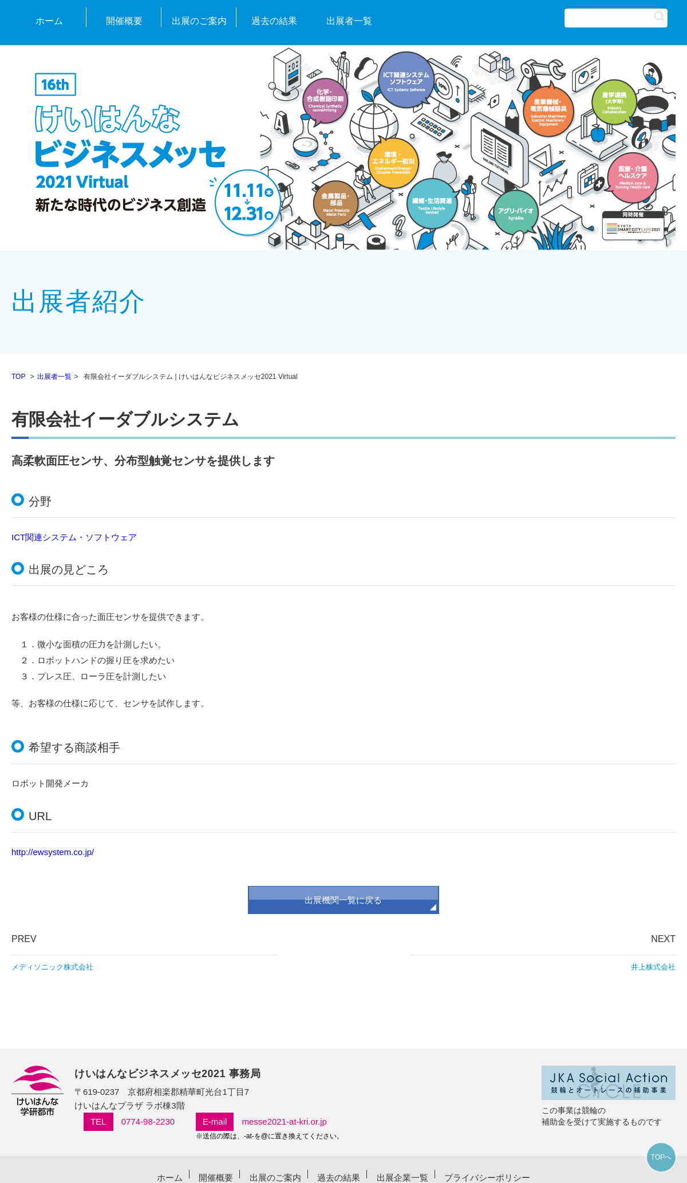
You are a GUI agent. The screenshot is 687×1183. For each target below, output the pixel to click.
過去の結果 (274, 21)
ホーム (49, 21)
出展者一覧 (349, 21)
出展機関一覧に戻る (343, 900)
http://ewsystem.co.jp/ (52, 852)
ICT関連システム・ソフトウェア (74, 537)
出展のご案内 (199, 21)
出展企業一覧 (402, 1177)
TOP (18, 377)
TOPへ (661, 1157)
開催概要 (124, 21)
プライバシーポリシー (487, 1177)
